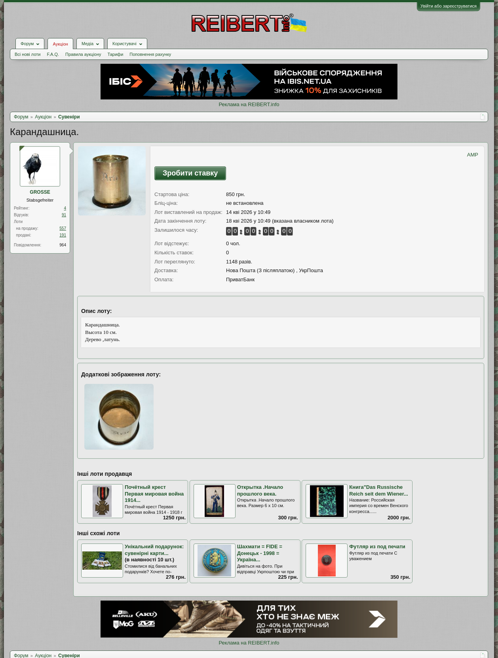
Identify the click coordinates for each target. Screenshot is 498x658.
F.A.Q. (53, 54)
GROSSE (40, 192)
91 (64, 215)
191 (62, 235)
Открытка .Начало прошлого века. (260, 490)
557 (62, 228)
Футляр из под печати (377, 546)
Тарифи (116, 54)
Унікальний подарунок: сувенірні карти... (154, 550)
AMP (472, 155)
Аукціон (60, 44)
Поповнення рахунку (150, 54)
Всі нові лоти (27, 54)
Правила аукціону (83, 54)
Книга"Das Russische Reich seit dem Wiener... (378, 490)
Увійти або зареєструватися (448, 6)
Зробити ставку (190, 173)
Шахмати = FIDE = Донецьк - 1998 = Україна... (259, 553)
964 (62, 245)
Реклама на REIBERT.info (249, 104)
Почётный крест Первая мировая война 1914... (154, 493)
